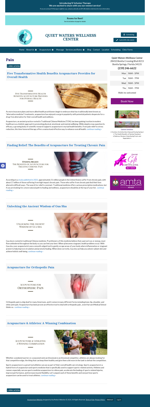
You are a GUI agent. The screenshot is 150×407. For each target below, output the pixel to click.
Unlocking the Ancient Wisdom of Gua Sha (37, 206)
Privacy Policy (100, 400)
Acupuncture (45, 50)
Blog (89, 50)
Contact (96, 50)
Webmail (110, 400)
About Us (30, 50)
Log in (119, 400)
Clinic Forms (127, 50)
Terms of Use (90, 400)
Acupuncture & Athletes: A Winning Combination (41, 323)
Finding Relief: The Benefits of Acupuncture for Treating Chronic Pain (56, 145)
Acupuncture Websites (35, 400)
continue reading (94, 129)
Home (21, 50)
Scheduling (116, 50)
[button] (3, 166)
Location (105, 50)
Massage (60, 50)
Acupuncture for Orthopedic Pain (30, 267)
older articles (13, 66)
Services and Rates (74, 50)
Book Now (127, 101)
